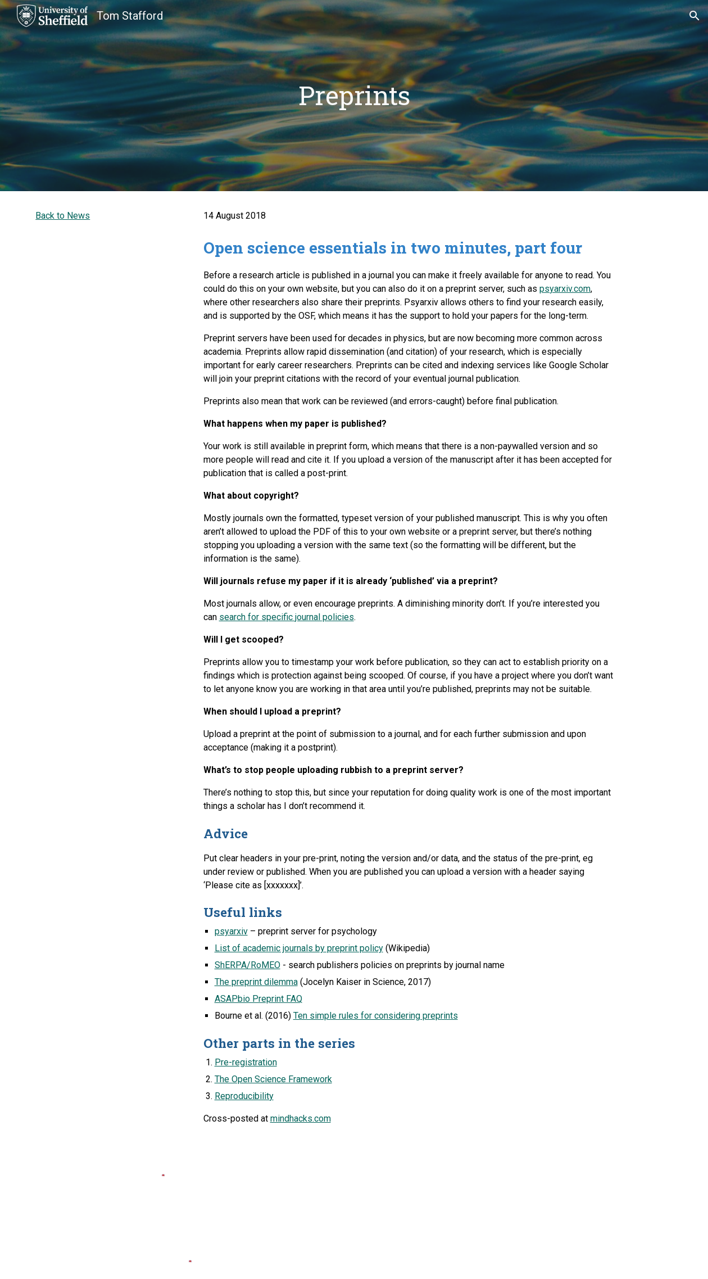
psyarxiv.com (565, 288)
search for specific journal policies (286, 617)
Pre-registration (246, 1062)
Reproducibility (244, 1096)
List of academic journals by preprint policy (299, 948)
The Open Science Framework (273, 1079)
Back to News (62, 215)
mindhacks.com (300, 1118)
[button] (694, 15)
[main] (354, 96)
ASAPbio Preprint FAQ (258, 998)
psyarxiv (231, 931)
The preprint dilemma (256, 982)
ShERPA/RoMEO (247, 965)
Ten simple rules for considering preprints (375, 1015)
